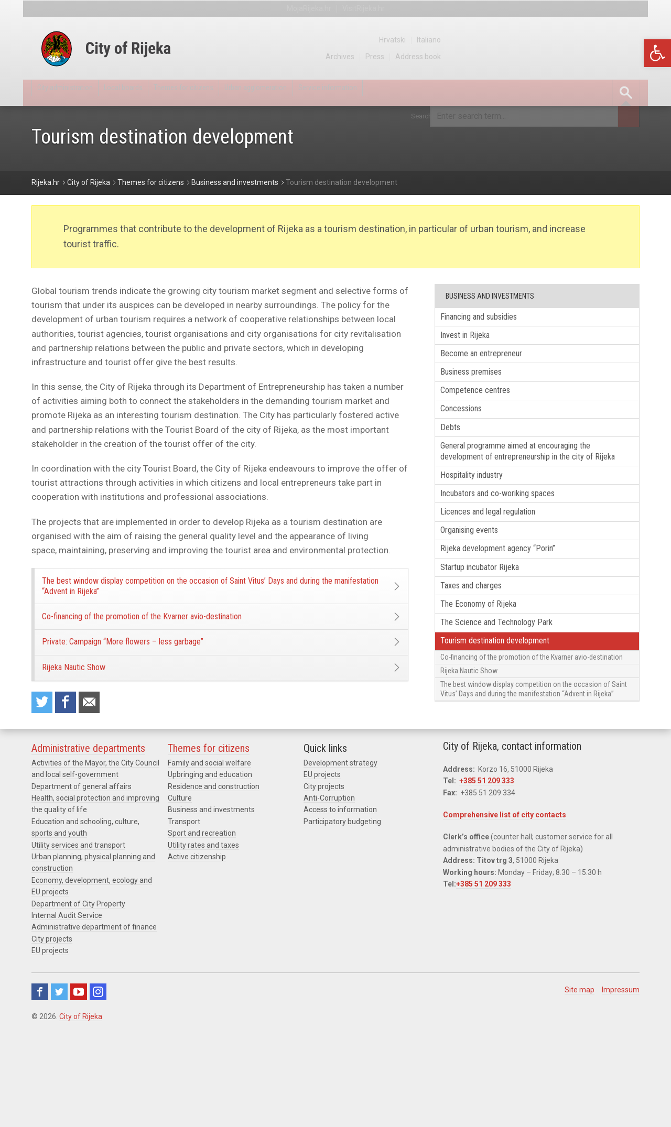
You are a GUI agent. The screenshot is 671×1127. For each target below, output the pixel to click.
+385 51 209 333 (486, 875)
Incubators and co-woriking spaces (512, 533)
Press (569, 56)
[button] (657, 53)
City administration (75, 92)
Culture (180, 892)
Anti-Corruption (329, 892)
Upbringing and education (210, 869)
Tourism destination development (509, 702)
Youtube (78, 1086)
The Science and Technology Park (509, 681)
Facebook (39, 1086)
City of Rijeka (80, 1111)
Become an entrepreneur (493, 360)
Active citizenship (197, 951)
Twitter (59, 1086)
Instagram (98, 1086)
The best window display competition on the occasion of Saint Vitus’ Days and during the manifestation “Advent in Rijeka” (209, 592)
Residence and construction (213, 881)
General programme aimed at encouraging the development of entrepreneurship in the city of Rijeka (534, 479)
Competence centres (486, 403)
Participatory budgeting (342, 916)
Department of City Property (78, 998)
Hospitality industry (483, 512)
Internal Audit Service (66, 1009)
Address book (616, 56)
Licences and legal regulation (501, 554)
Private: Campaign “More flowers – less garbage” (152, 668)
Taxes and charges (481, 639)
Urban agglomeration (323, 92)
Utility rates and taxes (203, 939)
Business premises (482, 382)
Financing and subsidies (491, 318)
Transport (184, 916)
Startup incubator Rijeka (491, 617)
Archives (533, 56)
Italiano (627, 40)
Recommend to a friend (99, 745)
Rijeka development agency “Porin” (511, 597)
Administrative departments (88, 842)
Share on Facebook (71, 745)
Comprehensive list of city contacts (504, 909)
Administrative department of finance (94, 1021)
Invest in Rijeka (474, 339)
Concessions (470, 424)
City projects (51, 1033)
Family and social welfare (209, 857)
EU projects (50, 1045)
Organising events (480, 576)
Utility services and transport (78, 939)
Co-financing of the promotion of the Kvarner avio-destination (175, 633)
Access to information (340, 904)
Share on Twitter (44, 745)
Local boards (151, 92)
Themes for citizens (230, 92)
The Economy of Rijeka (488, 660)
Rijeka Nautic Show (89, 703)
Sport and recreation (202, 928)
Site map (579, 1084)
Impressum (621, 1084)
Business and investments (211, 904)
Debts (457, 445)
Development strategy (340, 857)
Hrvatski (588, 40)
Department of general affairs (81, 881)
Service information (415, 92)
